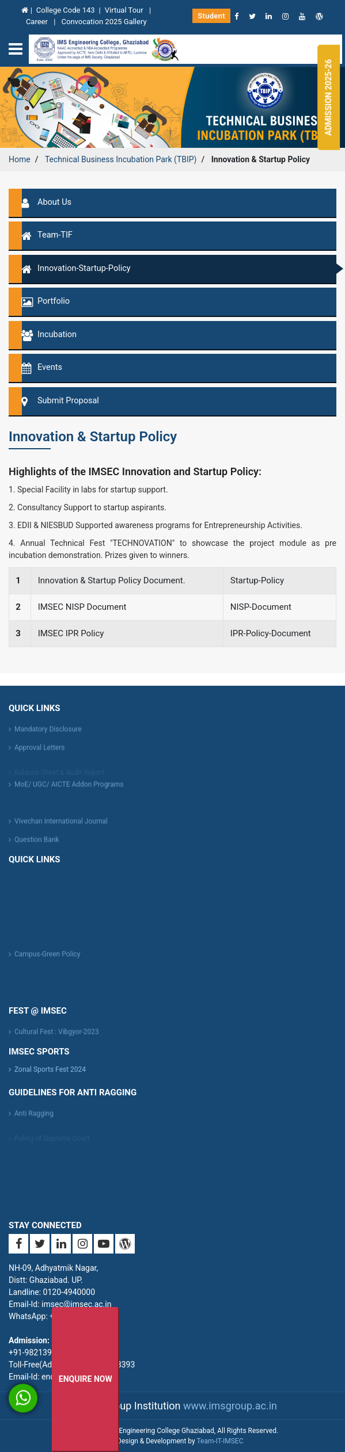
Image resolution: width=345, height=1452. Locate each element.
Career (38, 21)
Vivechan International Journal (61, 824)
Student (211, 16)
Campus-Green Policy (47, 957)
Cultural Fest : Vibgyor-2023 (56, 1034)
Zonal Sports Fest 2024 (50, 1069)
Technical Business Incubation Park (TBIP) (121, 159)
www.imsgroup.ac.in (230, 1406)
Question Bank (36, 842)
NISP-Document (260, 607)
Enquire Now (85, 1379)
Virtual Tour (125, 10)
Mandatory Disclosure (48, 732)
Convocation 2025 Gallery (104, 21)
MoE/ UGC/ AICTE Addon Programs (68, 787)
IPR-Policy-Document (270, 633)
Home (20, 159)
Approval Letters (39, 750)
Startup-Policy (257, 580)
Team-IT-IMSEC (219, 1441)
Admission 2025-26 (328, 97)
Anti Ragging (34, 1116)
